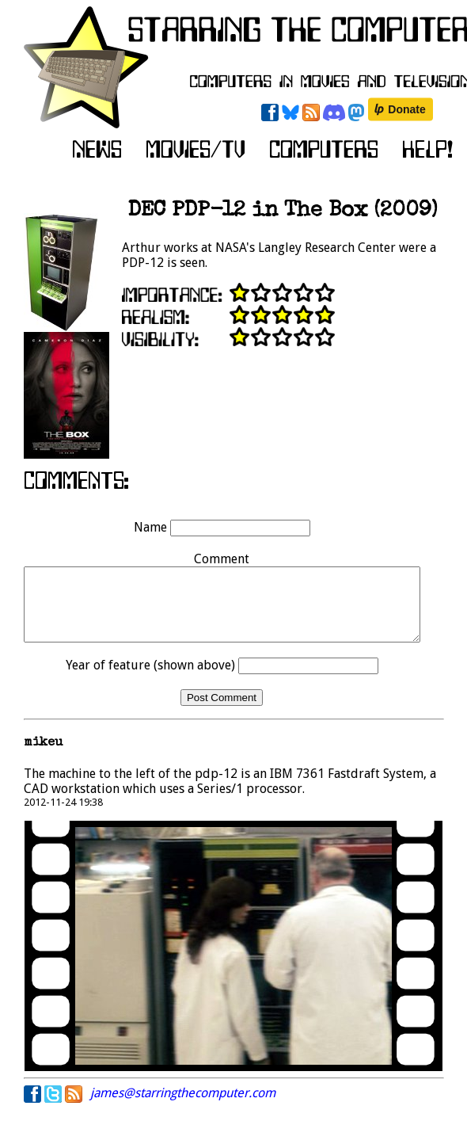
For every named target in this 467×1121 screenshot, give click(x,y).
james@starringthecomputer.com (182, 1107)
